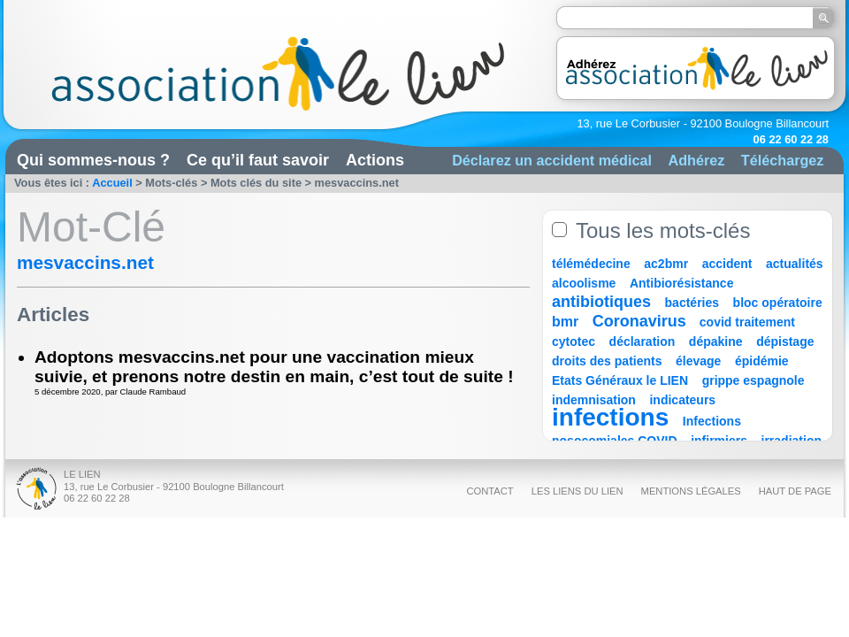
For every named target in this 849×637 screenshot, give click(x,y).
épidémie (762, 361)
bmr (565, 321)
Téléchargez (782, 160)
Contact (489, 491)
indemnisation (594, 400)
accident (727, 264)
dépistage (785, 341)
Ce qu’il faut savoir (258, 160)
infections (610, 417)
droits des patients (607, 361)
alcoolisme (584, 283)
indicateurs (682, 400)
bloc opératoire (777, 302)
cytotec (573, 341)
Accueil (112, 182)
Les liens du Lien (577, 491)
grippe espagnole (753, 380)
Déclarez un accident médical (552, 160)
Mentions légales (691, 491)
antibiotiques (601, 302)
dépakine (716, 341)
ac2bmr (666, 264)
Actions (375, 160)
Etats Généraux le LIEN (620, 380)
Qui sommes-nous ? (93, 160)
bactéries (692, 302)
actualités (794, 264)
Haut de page (795, 491)
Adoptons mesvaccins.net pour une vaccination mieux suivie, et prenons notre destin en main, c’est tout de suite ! (274, 367)
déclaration (642, 341)
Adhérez (696, 160)
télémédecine (591, 264)
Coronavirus (642, 321)
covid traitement (747, 322)
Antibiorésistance (681, 283)
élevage (698, 361)
